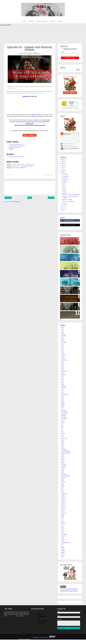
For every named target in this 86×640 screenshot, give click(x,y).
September (65, 180)
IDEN (62, 407)
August (64, 182)
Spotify (28, 122)
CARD (62, 353)
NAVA (62, 459)
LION (62, 431)
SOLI (62, 524)
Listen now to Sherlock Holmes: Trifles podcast (70, 108)
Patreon (45, 130)
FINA (62, 389)
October (64, 178)
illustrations (63, 410)
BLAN (62, 345)
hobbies (63, 402)
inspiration (63, 415)
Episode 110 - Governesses (68, 201)
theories (63, 536)
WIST (62, 554)
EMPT (62, 382)
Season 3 (63, 500)
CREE (62, 363)
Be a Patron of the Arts (41, 21)
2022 (63, 167)
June (64, 185)
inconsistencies (64, 412)
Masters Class (64, 438)
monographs (64, 449)
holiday (62, 404)
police (62, 470)
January (64, 203)
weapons (63, 550)
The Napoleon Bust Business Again (17, 145)
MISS (62, 446)
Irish (62, 420)
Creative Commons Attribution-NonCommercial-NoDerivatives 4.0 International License (69, 590)
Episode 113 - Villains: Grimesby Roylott (71, 194)
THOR (62, 537)
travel (62, 539)
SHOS (62, 516)
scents (62, 492)
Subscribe (31, 21)
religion (62, 485)
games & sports (64, 394)
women (63, 555)
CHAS (62, 356)
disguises (63, 374)
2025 (63, 161)
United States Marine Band (27, 166)
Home (24, 21)
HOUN (62, 405)
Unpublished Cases (65, 542)
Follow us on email (70, 57)
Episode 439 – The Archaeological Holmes (67, 280)
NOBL (62, 461)
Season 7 (63, 506)
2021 (63, 169)
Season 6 (63, 505)
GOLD (62, 397)
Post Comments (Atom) (15, 201)
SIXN (9, 174)
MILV (62, 444)
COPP (62, 361)
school (62, 495)
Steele (62, 527)
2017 (63, 208)
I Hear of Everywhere (11, 616)
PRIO (62, 472)
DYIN (62, 381)
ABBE (62, 332)
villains (62, 547)
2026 (63, 159)
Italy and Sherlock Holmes (15, 147)
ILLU (62, 409)
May (64, 187)
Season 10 (63, 497)
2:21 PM (32, 52)
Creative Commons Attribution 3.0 (18, 167)
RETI (62, 488)
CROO (62, 366)
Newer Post (8, 197)
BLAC (62, 343)
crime (62, 365)
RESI (62, 487)
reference (63, 482)
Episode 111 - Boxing (67, 199)
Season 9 (63, 510)
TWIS (62, 540)
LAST (62, 428)
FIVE (62, 391)
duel (62, 379)
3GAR (62, 329)
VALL (62, 544)
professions (63, 474)
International (64, 417)
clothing (63, 358)
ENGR (62, 384)
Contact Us (60, 21)
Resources (52, 21)
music (62, 456)
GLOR (62, 396)
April (64, 189)
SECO (62, 511)
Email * (62, 52)
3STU (62, 330)
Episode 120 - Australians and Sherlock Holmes (69, 297)
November (65, 176)
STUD (62, 531)
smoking (63, 523)
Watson (63, 549)
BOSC (62, 348)
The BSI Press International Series (16, 156)
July (63, 183)
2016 (63, 210)
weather (63, 552)
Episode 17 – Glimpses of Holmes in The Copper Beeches (70, 239)
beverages (63, 342)
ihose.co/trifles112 (19, 144)
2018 (63, 206)
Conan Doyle (64, 360)
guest (62, 400)
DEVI (62, 373)
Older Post (51, 197)
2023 (63, 165)
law (62, 430)
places (62, 469)
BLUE (62, 347)
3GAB (62, 327)
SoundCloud (34, 122)
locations (63, 433)
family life (63, 386)
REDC (62, 479)
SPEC (62, 526)
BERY (62, 340)
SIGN (62, 518)
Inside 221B (63, 413)
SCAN (62, 490)
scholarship (63, 493)
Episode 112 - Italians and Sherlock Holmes (70, 197)
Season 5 (63, 503)
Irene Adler (63, 418)
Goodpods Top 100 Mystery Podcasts (70, 107)
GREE (62, 399)
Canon (62, 352)
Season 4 (63, 501)
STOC (62, 529)
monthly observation (65, 451)
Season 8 (63, 508)
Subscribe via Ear (29, 123)
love (62, 435)
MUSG (62, 454)
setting (62, 514)
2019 (63, 172)
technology (63, 534)
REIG (62, 483)
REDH (62, 480)
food (62, 392)
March (64, 191)
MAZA (62, 441)
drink (62, 376)
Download (25, 96)
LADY (62, 427)
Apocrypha (63, 335)
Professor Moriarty (65, 475)
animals (63, 334)
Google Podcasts (21, 122)
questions (63, 477)
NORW (62, 462)
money (62, 448)
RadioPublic (45, 122)
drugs (62, 378)
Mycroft (63, 457)
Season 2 (63, 498)
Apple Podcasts (35, 114)
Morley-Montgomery (65, 453)
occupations (64, 466)
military (62, 443)
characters (63, 355)
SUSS (62, 532)
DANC (62, 368)
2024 (63, 163)
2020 (63, 171)
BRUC (62, 350)
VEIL (62, 545)
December (65, 174)
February (65, 193)
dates (62, 369)
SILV (62, 519)
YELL (62, 557)
